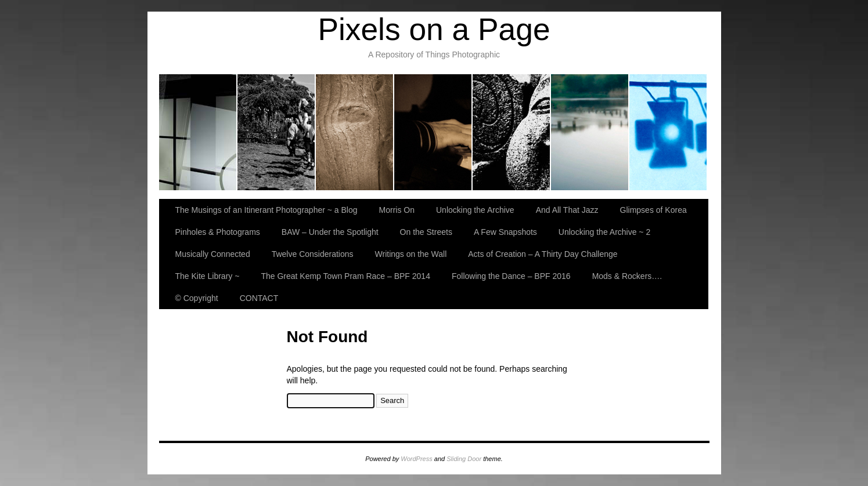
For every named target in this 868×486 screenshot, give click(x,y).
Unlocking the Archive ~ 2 (604, 232)
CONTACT (259, 298)
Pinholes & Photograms (590, 132)
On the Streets (426, 232)
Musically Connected (212, 254)
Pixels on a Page (434, 29)
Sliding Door (463, 458)
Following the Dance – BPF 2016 (511, 276)
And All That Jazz (433, 132)
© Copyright (196, 298)
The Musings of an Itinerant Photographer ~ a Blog (198, 132)
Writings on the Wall (411, 254)
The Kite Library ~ (207, 276)
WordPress (416, 458)
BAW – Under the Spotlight (668, 132)
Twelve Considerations (313, 254)
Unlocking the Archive (355, 132)
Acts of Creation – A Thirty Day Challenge (542, 254)
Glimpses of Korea (512, 132)
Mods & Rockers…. (627, 276)
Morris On (276, 132)
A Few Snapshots (505, 232)
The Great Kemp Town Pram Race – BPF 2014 (345, 276)
